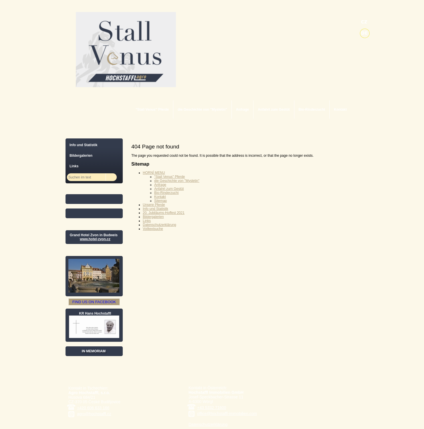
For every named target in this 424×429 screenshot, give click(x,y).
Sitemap (160, 201)
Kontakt (340, 110)
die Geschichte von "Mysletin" (202, 110)
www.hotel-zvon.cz (95, 239)
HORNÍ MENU (154, 173)
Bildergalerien (153, 217)
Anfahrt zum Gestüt (274, 110)
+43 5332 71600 (211, 407)
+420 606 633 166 (93, 408)
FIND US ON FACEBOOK (94, 302)
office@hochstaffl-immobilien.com (227, 413)
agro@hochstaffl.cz (94, 414)
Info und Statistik (155, 209)
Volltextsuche (153, 229)
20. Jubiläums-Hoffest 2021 (164, 213)
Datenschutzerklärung (159, 225)
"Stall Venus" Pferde (152, 110)
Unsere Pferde (154, 205)
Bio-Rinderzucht (312, 110)
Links (147, 221)
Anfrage (242, 110)
